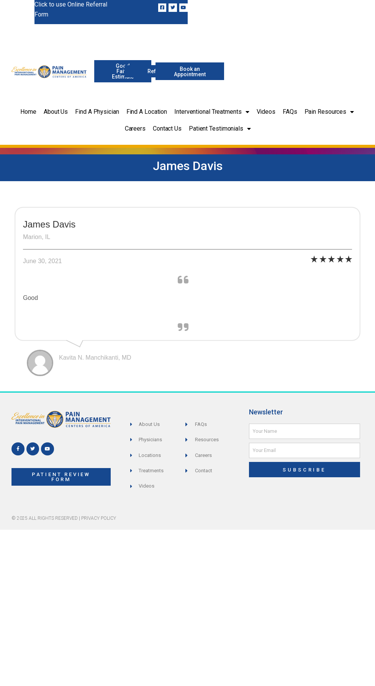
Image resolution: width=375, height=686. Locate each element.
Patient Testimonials (220, 129)
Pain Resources (329, 112)
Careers (135, 128)
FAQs (290, 111)
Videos (266, 111)
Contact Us (167, 128)
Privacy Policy (98, 518)
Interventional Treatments (211, 112)
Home (28, 111)
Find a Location (146, 111)
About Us (56, 111)
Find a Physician (97, 111)
